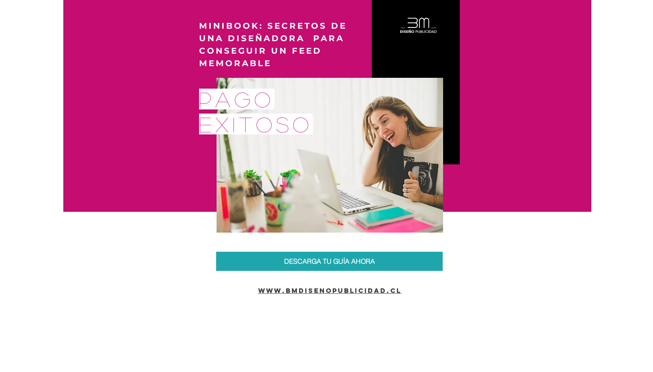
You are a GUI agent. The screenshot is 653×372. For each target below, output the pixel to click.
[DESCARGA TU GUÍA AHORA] (329, 261)
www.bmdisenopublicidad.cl (329, 290)
